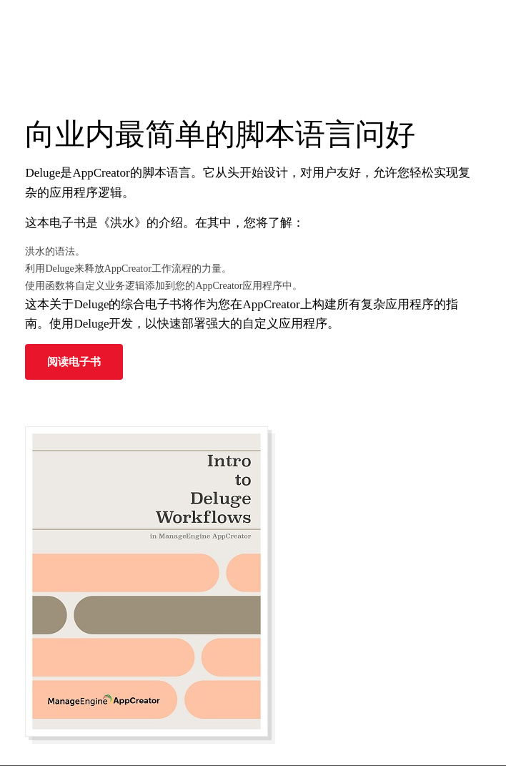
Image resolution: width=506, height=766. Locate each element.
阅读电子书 (74, 362)
